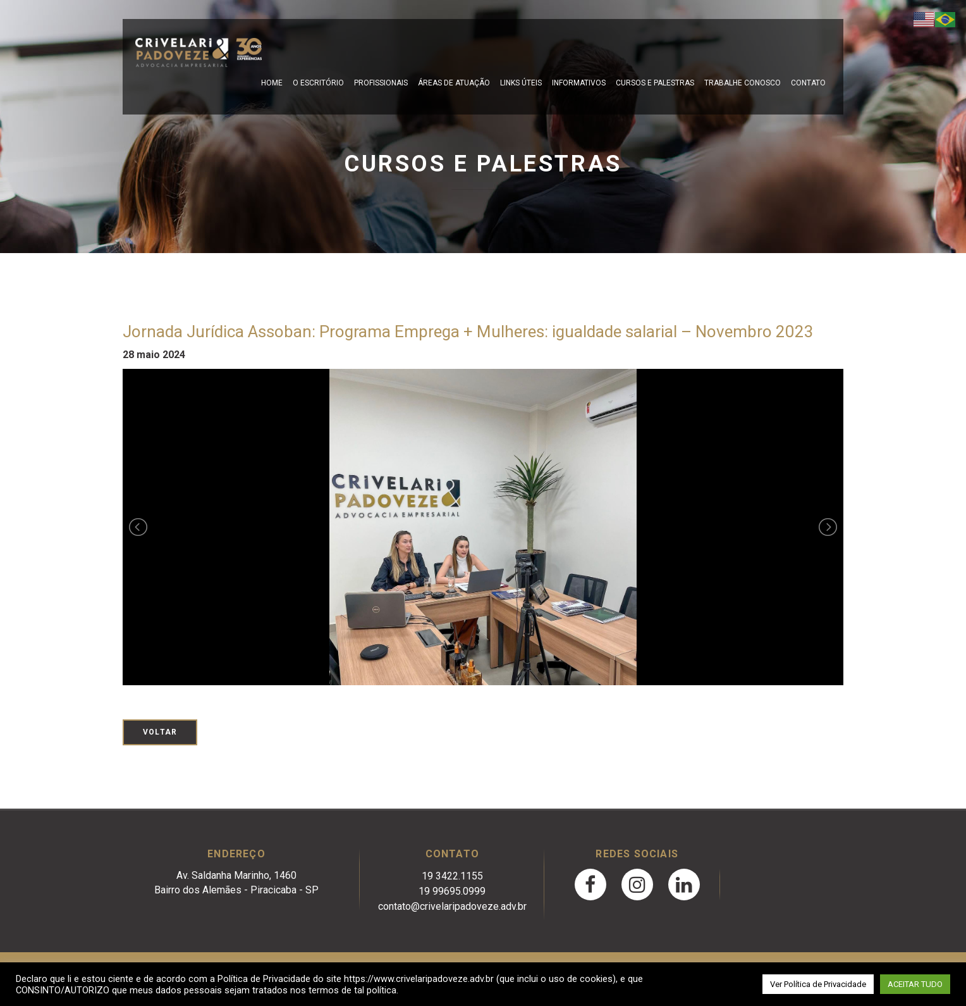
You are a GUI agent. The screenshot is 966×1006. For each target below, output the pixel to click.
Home (272, 82)
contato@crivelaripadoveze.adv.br (452, 906)
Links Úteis (521, 82)
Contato (808, 82)
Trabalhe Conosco (742, 82)
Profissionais (381, 82)
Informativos (579, 82)
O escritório (318, 82)
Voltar (160, 732)
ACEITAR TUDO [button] (915, 984)
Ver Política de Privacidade (818, 984)
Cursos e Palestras (655, 82)
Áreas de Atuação (454, 82)
